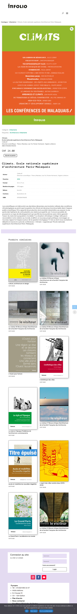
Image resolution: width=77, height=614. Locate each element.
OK (27, 611)
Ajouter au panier (10, 155)
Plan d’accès (17, 598)
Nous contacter (18, 601)
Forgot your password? (49, 565)
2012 (18, 179)
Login (55, 569)
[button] (71, 29)
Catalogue (4, 22)
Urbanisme (12, 22)
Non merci (34, 611)
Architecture (14, 133)
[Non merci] (74, 609)
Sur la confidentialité (46, 611)
